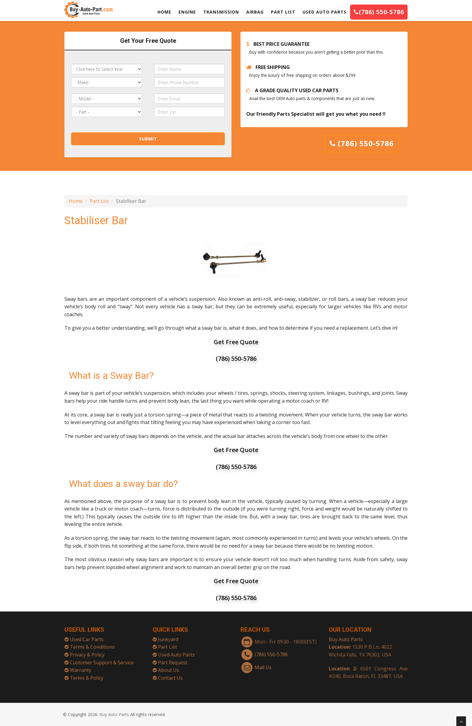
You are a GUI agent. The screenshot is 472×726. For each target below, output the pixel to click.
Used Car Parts (87, 636)
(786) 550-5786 (379, 12)
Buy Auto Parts (346, 636)
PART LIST (283, 12)
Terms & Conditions (92, 643)
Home (75, 201)
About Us (168, 666)
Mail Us (263, 663)
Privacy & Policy (87, 651)
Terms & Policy (86, 674)
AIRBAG (255, 12)
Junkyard (168, 636)
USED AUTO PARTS (324, 12)
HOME (164, 12)
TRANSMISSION (221, 12)
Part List (99, 201)
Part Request (172, 658)
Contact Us (170, 674)
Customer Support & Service (102, 658)
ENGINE (187, 12)
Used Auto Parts (176, 651)
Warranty (80, 666)
